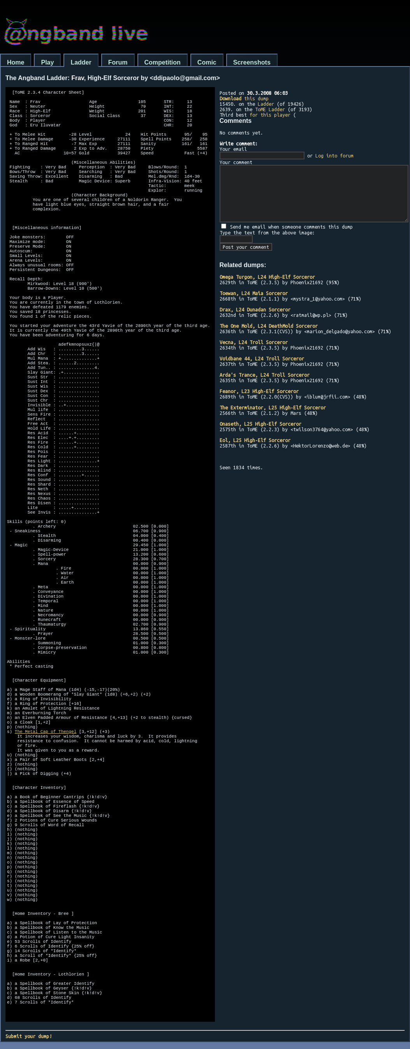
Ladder (80, 62)
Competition (162, 62)
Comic (206, 62)
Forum (118, 62)
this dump (244, 98)
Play (47, 62)
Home (15, 62)
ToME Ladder (270, 109)
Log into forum (334, 155)
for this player (270, 114)
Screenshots (252, 62)
